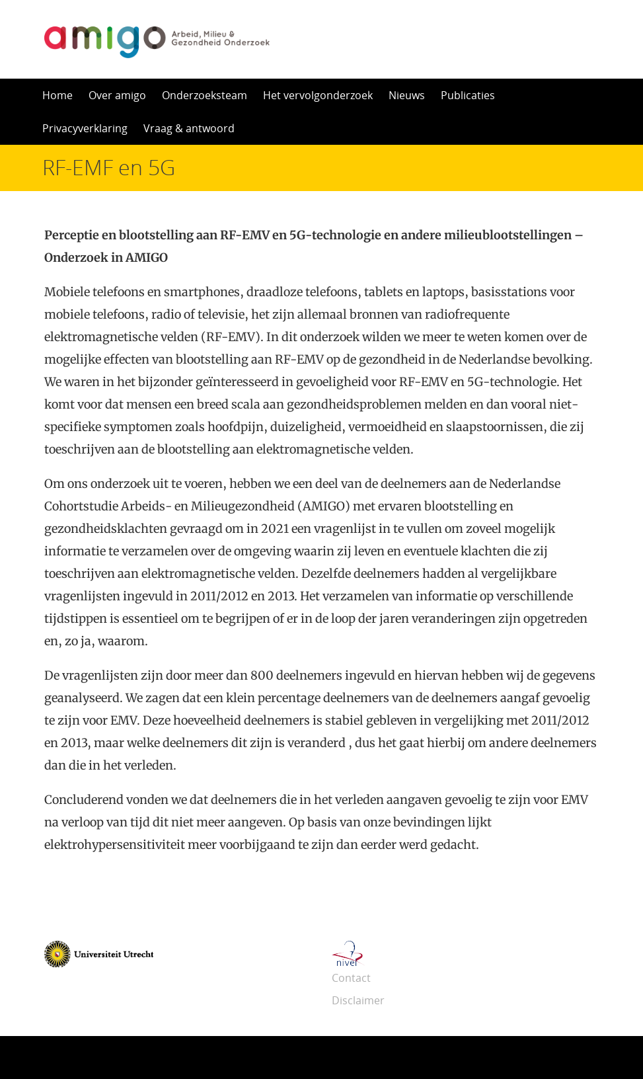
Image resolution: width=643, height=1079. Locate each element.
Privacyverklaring (85, 128)
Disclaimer (358, 1000)
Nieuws (407, 95)
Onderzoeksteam (204, 95)
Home (57, 95)
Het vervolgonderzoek (318, 95)
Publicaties (468, 95)
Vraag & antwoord (189, 128)
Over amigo (117, 95)
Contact (351, 978)
